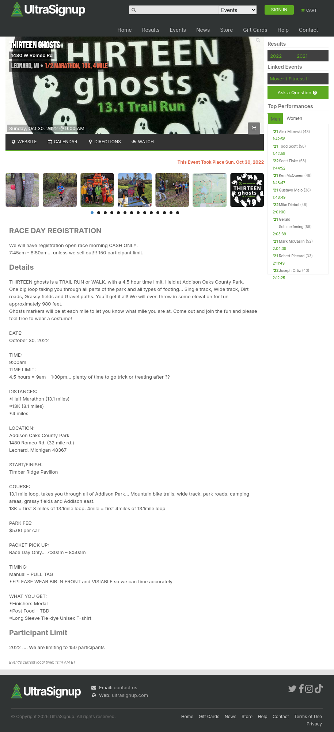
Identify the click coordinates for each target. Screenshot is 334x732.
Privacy (314, 724)
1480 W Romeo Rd (32, 55)
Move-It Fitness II (289, 78)
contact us (125, 687)
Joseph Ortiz (290, 270)
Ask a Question (296, 92)
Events (178, 30)
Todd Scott (288, 146)
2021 (302, 56)
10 (151, 212)
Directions (104, 141)
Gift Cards (255, 30)
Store (226, 30)
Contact (308, 30)
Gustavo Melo (291, 190)
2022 (276, 56)
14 (177, 212)
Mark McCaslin (292, 241)
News (203, 30)
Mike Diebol (289, 204)
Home (124, 30)
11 (157, 212)
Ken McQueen (291, 175)
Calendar (62, 141)
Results (151, 30)
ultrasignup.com (130, 695)
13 (171, 212)
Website (24, 141)
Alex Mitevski (290, 131)
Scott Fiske (288, 161)
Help (283, 30)
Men (275, 119)
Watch (142, 141)
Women (294, 118)
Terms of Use (308, 716)
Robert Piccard (291, 256)
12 (164, 212)
